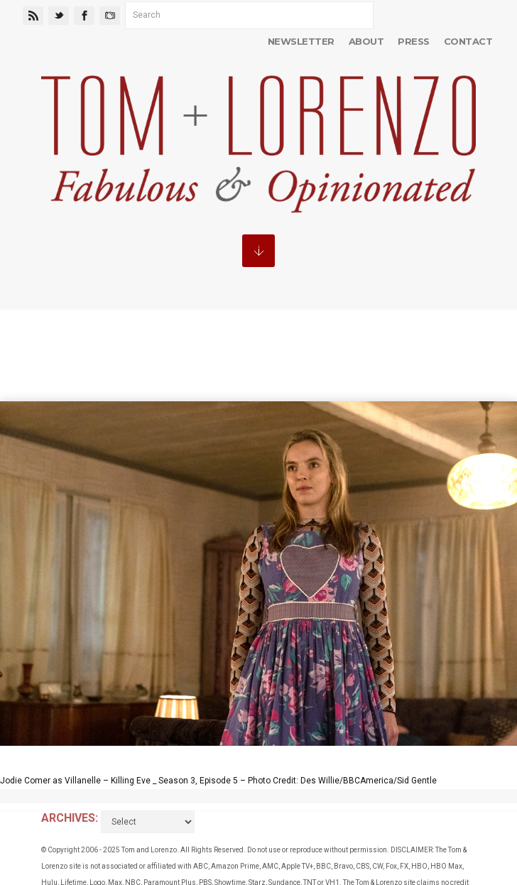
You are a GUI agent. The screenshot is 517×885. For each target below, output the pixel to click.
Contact (468, 41)
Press (413, 41)
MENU (258, 250)
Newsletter (301, 41)
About (366, 41)
